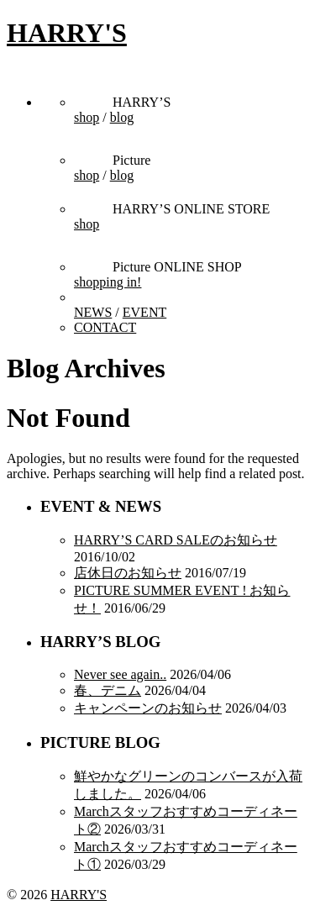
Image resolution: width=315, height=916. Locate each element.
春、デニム (107, 690)
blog (122, 117)
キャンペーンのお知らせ (148, 708)
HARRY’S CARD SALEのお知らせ (175, 540)
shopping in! (107, 282)
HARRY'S (67, 33)
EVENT (144, 312)
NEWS (93, 312)
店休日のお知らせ (127, 573)
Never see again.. (120, 674)
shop (86, 117)
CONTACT (105, 327)
